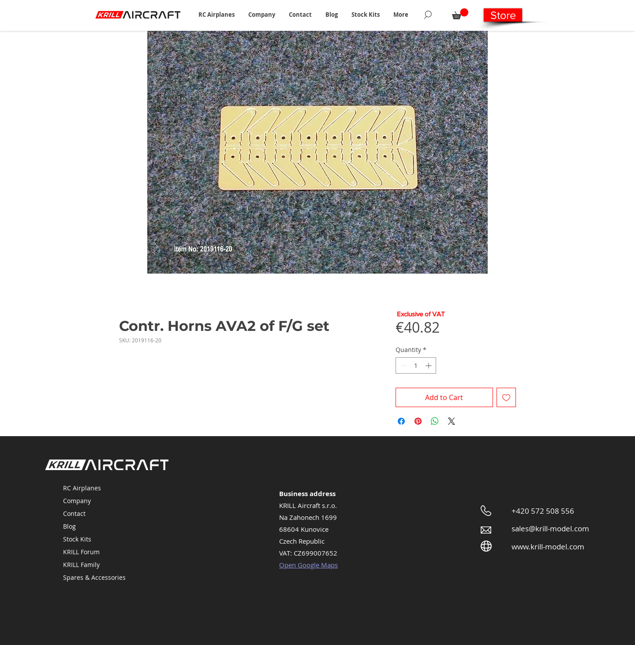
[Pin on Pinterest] (418, 421)
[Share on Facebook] (401, 421)
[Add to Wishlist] (506, 397)
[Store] (503, 15)
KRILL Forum (81, 552)
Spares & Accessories (94, 577)
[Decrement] (402, 365)
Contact (74, 513)
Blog (69, 526)
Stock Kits (77, 539)
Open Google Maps (308, 564)
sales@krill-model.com (550, 528)
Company (77, 501)
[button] (216, 14)
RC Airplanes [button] (82, 488)
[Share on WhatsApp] (435, 421)
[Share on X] (451, 421)
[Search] (428, 14)
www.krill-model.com (548, 546)
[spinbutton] (416, 365)
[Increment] (429, 365)
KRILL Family (81, 564)
